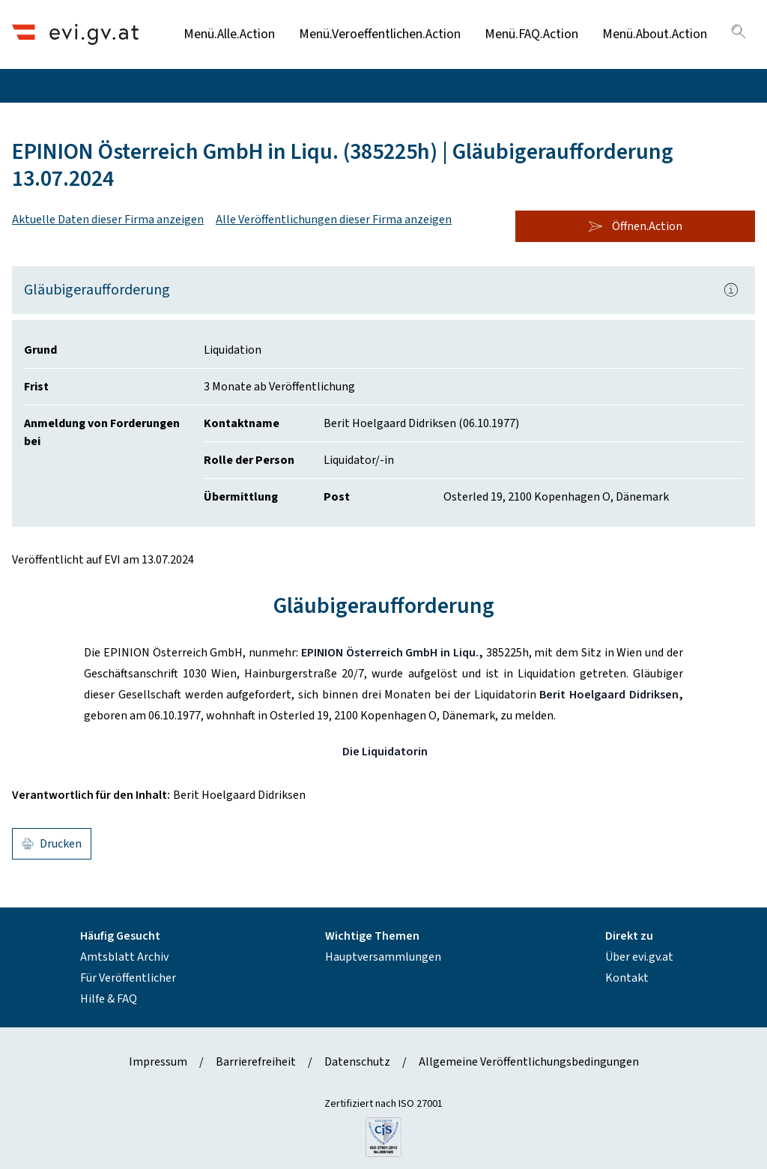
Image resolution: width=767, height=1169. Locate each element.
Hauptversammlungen (383, 957)
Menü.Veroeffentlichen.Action (380, 34)
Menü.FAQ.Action (531, 34)
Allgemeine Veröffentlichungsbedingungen (529, 1062)
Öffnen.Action (635, 226)
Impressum (158, 1062)
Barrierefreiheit (256, 1062)
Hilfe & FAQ (108, 999)
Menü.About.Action (654, 34)
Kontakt (627, 978)
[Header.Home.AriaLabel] (75, 34)
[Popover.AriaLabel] (731, 290)
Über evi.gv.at (639, 957)
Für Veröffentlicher (128, 978)
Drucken (52, 844)
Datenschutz (357, 1062)
